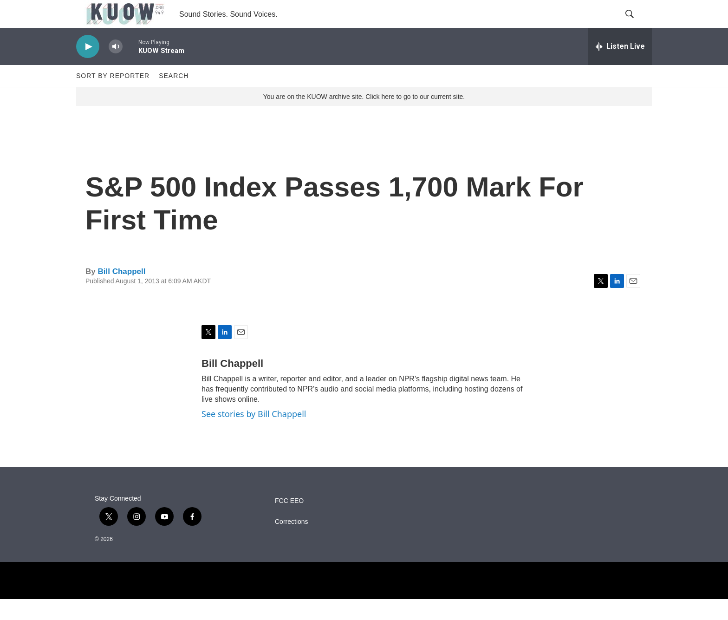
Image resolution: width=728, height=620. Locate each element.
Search (173, 96)
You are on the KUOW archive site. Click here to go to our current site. (364, 117)
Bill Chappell (121, 292)
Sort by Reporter (113, 96)
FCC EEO (289, 521)
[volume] (116, 67)
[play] (87, 67)
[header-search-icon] (637, 24)
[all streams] (620, 67)
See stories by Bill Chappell (254, 434)
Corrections (291, 542)
